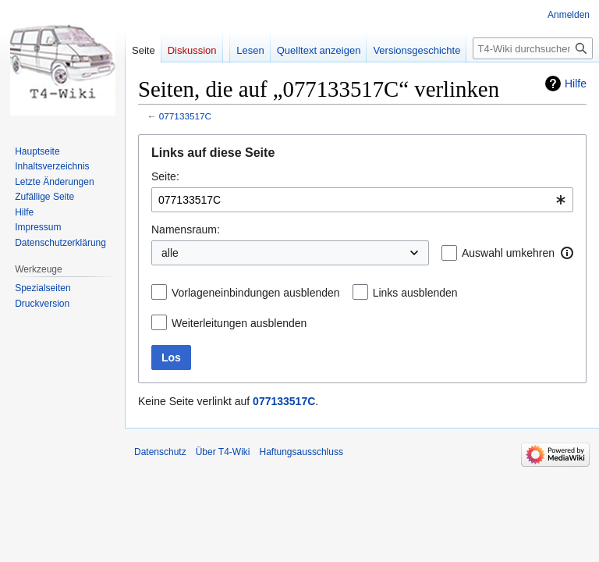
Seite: (165, 176)
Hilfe (576, 83)
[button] (567, 252)
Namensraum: (185, 229)
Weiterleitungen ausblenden (239, 323)
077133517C (185, 116)
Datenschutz (160, 451)
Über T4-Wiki (223, 451)
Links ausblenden (415, 292)
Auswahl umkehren (508, 253)
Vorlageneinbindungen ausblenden (256, 292)
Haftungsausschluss (301, 451)
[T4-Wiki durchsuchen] (533, 48)
